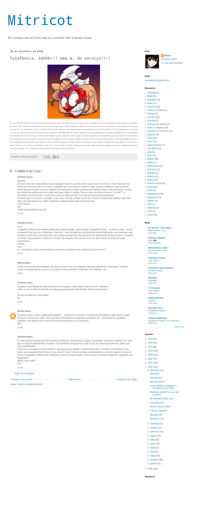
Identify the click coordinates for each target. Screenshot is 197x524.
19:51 (20, 302)
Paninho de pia (154, 183)
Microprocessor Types (157, 250)
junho (153, 443)
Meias (150, 162)
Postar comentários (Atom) (30, 384)
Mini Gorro (152, 169)
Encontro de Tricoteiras (157, 131)
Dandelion (152, 280)
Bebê (149, 96)
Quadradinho (153, 194)
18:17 (20, 253)
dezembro (155, 370)
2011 (150, 347)
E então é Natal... (155, 271)
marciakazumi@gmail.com (157, 80)
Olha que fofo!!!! (157, 382)
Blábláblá (151, 100)
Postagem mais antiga (126, 379)
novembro (155, 423)
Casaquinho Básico (156, 311)
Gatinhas (151, 134)
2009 (150, 354)
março (153, 456)
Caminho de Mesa (155, 110)
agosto (153, 436)
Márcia (20, 263)
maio (152, 448)
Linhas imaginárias (157, 318)
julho (152, 439)
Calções (151, 300)
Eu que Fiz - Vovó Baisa (159, 228)
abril (152, 451)
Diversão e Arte (157, 418)
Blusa (149, 103)
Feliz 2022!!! (153, 260)
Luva (149, 152)
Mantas (150, 159)
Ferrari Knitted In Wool (160, 406)
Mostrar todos (179, 327)
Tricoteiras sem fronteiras (161, 268)
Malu (149, 155)
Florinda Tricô (155, 308)
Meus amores (153, 166)
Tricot (149, 211)
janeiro (153, 463)
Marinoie (152, 278)
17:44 (20, 213)
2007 (150, 363)
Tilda (149, 204)
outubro (154, 428)
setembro (154, 431)
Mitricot (40, 20)
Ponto (150, 190)
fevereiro (154, 459)
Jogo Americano (154, 145)
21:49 (20, 327)
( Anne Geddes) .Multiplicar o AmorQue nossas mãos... (163, 387)
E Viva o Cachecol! (158, 410)
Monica (20, 311)
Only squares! (156, 378)
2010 (150, 351)
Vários (150, 215)
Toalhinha (151, 208)
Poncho (150, 187)
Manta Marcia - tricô (157, 230)
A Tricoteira (154, 288)
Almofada (151, 92)
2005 (150, 469)
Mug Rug (151, 173)
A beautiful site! (157, 403)
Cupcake (151, 120)
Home (150, 141)
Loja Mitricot (152, 148)
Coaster (151, 113)
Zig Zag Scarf (156, 415)
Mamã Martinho (155, 298)
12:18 (20, 367)
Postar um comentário (24, 373)
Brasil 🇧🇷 (152, 240)
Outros (150, 180)
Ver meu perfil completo (172, 63)
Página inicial (74, 379)
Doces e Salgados (155, 127)
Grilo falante (153, 291)
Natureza (151, 176)
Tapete (150, 201)
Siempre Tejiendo (156, 238)
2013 (150, 339)
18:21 (20, 273)
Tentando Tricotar (156, 258)
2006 (150, 367)
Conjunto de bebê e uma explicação (164, 321)
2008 (150, 359)
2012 (150, 343)
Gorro (150, 138)
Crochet (151, 117)
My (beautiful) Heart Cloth (161, 398)
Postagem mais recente (21, 379)
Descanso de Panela (156, 124)
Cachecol (151, 107)
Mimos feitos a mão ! (158, 248)
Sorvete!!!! (154, 373)
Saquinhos (152, 197)
